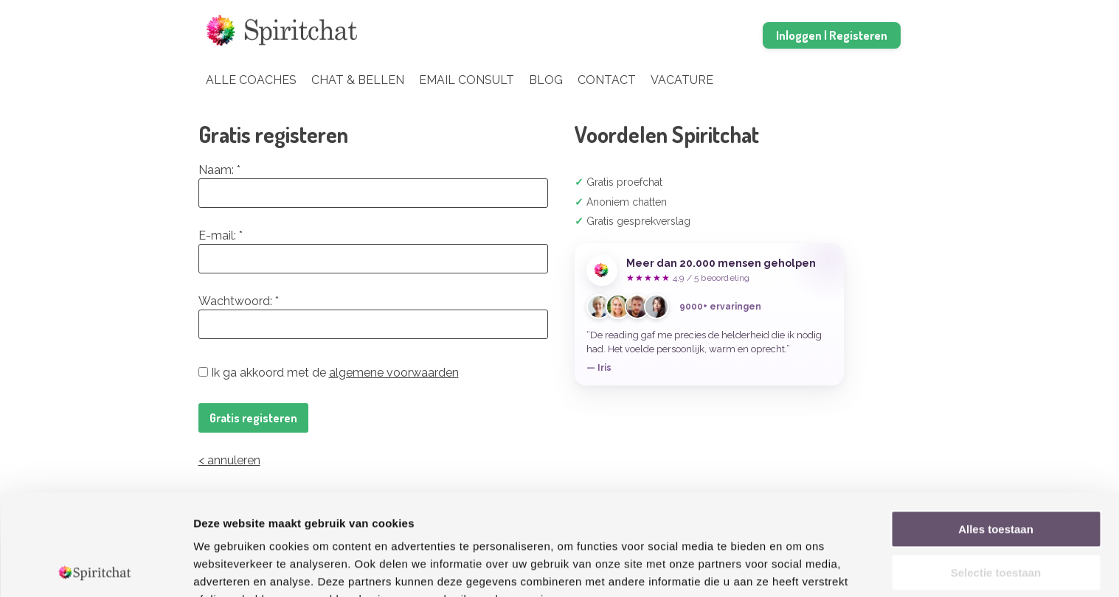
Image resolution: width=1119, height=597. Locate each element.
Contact (607, 80)
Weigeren (995, 515)
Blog (546, 80)
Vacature (682, 80)
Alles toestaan (995, 428)
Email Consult (466, 80)
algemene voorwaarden (394, 373)
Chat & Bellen (357, 80)
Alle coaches (251, 80)
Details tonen (797, 568)
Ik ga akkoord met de (328, 373)
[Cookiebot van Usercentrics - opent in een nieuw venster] (95, 568)
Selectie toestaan (996, 472)
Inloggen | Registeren (831, 35)
